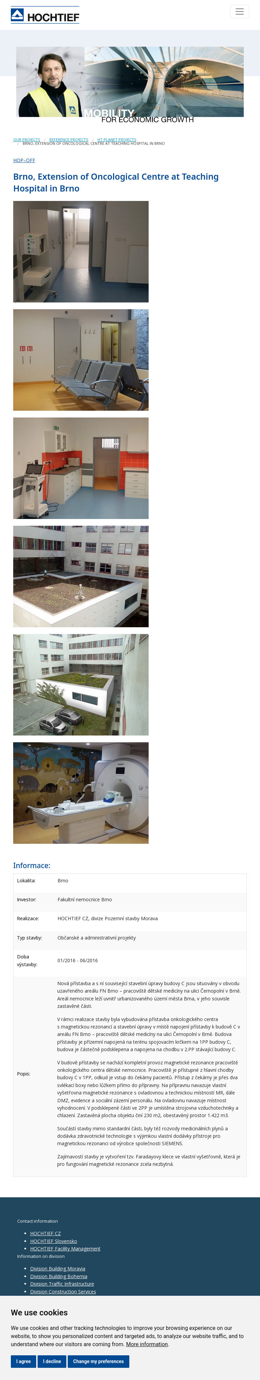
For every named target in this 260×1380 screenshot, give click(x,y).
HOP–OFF (24, 160)
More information (147, 1344)
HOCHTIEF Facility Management (65, 1248)
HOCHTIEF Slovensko (53, 1241)
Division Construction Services (63, 1291)
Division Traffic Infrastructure (62, 1284)
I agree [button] (23, 1361)
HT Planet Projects (117, 139)
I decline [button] (52, 1361)
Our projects (26, 139)
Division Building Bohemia (58, 1276)
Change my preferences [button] (98, 1361)
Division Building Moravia (57, 1268)
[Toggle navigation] (239, 11)
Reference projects (68, 139)
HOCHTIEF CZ (45, 1233)
